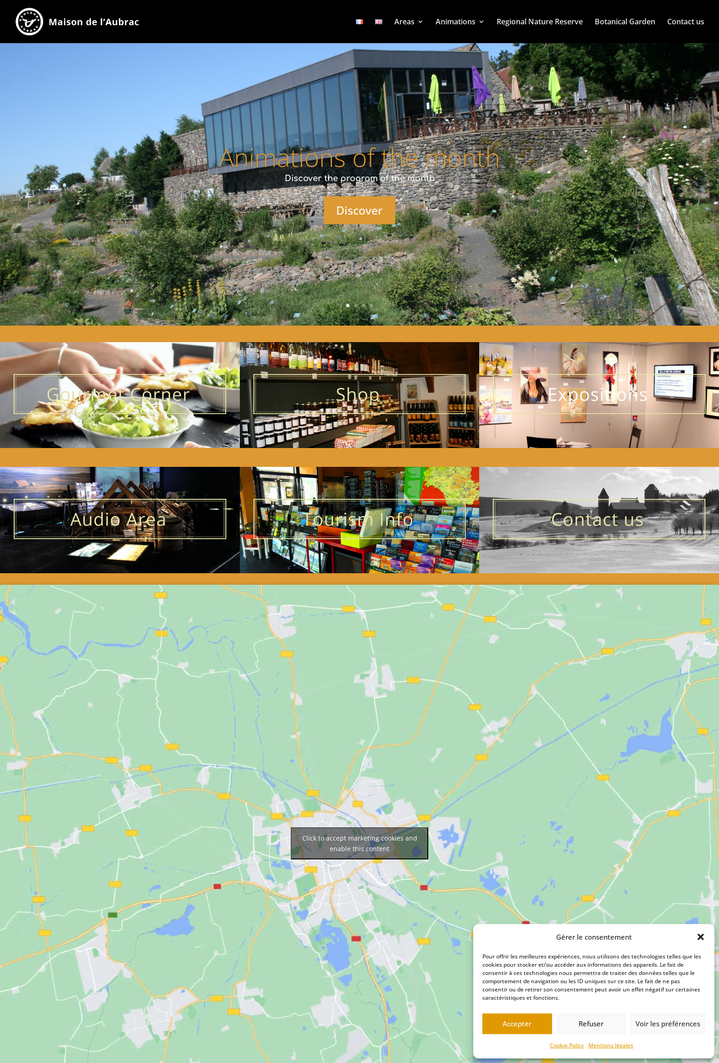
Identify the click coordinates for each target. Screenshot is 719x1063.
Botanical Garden (625, 22)
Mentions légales (610, 1045)
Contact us (685, 22)
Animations (456, 22)
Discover (359, 210)
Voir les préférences (668, 1023)
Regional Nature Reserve (540, 22)
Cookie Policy (567, 1045)
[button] (700, 936)
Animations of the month (359, 157)
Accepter (517, 1023)
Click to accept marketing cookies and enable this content (359, 843)
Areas (404, 22)
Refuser (591, 1023)
